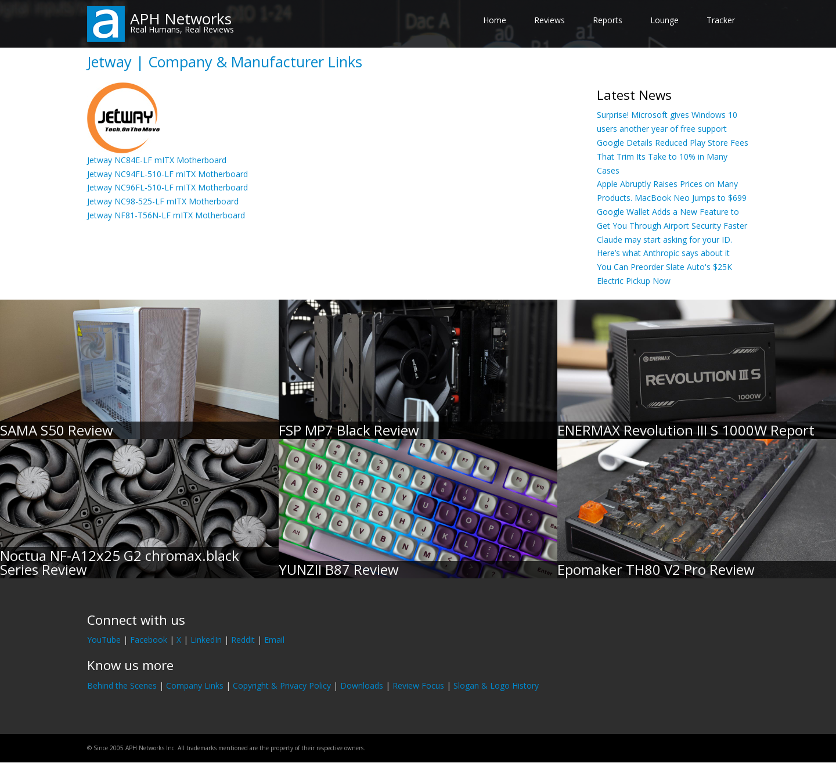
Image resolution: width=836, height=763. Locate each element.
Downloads (361, 685)
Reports (607, 20)
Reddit (243, 639)
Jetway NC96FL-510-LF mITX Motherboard (167, 187)
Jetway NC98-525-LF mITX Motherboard (163, 201)
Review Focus (418, 685)
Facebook (148, 639)
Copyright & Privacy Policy (282, 685)
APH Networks (181, 18)
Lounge (664, 20)
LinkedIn (206, 639)
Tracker (721, 20)
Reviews (549, 20)
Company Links (195, 685)
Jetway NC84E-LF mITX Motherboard (156, 159)
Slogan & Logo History (496, 685)
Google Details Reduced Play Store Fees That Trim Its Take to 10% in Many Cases (672, 156)
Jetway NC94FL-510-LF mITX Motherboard (167, 173)
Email (274, 639)
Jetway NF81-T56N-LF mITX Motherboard (166, 215)
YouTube (104, 639)
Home (494, 20)
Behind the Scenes (122, 685)
